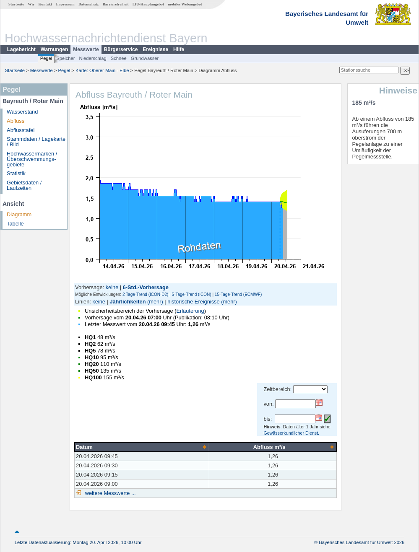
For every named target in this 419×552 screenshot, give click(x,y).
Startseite (16, 4)
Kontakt (45, 4)
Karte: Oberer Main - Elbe (102, 70)
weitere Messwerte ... (109, 493)
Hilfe (178, 49)
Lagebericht (21, 49)
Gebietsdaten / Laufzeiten (24, 185)
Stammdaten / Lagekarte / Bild (36, 142)
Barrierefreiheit (116, 4)
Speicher (65, 58)
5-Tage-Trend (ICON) (191, 294)
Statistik (16, 173)
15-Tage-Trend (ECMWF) (238, 294)
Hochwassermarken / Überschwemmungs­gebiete (32, 159)
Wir (31, 4)
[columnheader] (142, 446)
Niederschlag (92, 58)
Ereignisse (155, 49)
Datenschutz (88, 4)
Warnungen (54, 49)
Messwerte (86, 49)
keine (112, 287)
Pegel (46, 58)
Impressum (65, 4)
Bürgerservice (121, 49)
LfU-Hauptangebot (148, 4)
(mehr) (155, 301)
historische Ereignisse (193, 301)
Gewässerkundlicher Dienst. (291, 432)
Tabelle (15, 223)
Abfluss (15, 121)
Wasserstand (22, 112)
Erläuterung (190, 311)
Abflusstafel (20, 130)
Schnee (119, 58)
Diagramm (19, 214)
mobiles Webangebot (185, 4)
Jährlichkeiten (127, 301)
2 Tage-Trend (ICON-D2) (145, 294)
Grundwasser (145, 58)
